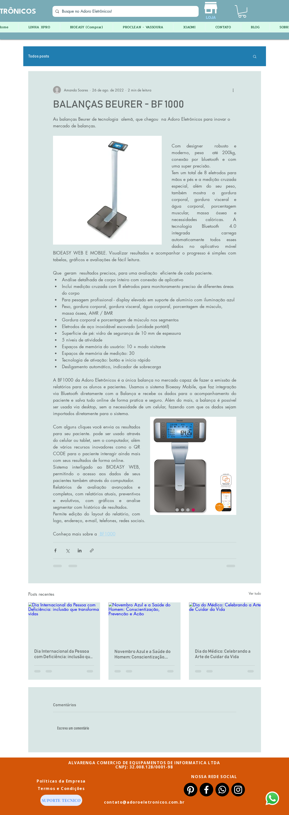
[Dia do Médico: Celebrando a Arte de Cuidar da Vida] (225, 622)
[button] (242, 11)
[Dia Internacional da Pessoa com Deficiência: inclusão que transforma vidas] (64, 622)
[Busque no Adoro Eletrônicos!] (125, 11)
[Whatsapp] (222, 789)
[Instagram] (238, 789)
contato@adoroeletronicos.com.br (144, 802)
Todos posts (38, 56)
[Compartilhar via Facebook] (55, 550)
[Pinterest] (190, 789)
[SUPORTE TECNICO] (61, 800)
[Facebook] (206, 789)
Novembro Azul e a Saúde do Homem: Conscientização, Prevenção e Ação (142, 654)
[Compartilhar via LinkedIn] (79, 550)
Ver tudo (255, 593)
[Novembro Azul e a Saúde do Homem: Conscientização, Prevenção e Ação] (144, 622)
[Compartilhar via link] (91, 550)
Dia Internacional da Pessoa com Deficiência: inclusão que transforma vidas (63, 654)
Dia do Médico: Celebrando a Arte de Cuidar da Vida (223, 654)
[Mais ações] (233, 90)
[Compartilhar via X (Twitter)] (67, 550)
